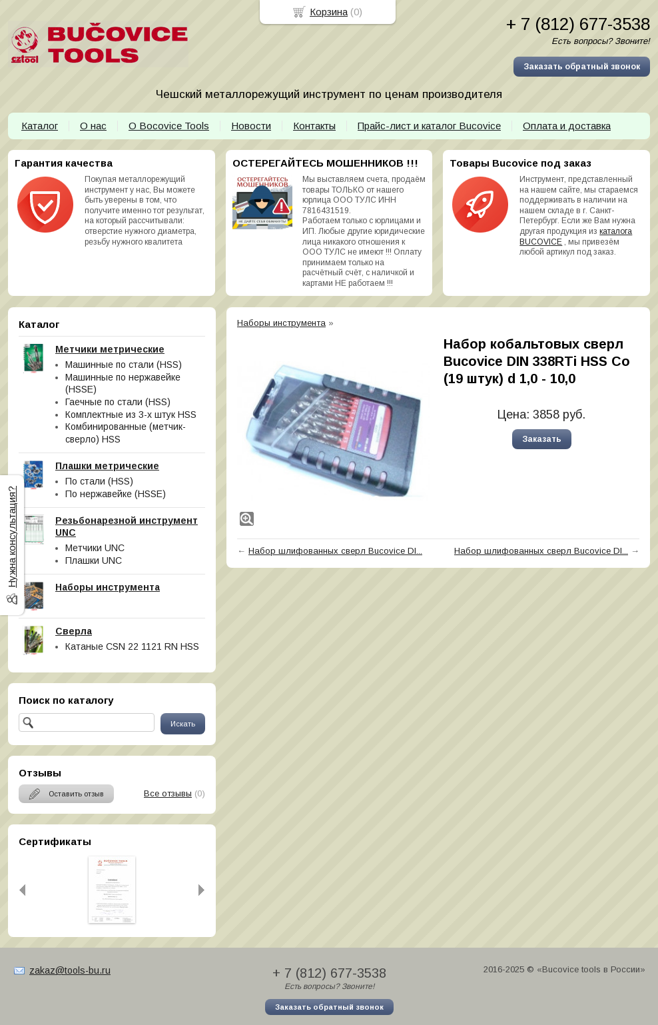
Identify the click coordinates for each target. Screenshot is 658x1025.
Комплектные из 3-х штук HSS (130, 414)
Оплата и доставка (567, 125)
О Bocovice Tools (169, 125)
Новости (251, 125)
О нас (93, 125)
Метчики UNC (95, 547)
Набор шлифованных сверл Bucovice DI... (335, 551)
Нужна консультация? (11, 537)
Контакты (314, 125)
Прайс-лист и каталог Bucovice (429, 125)
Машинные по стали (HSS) (123, 364)
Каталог (39, 125)
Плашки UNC (93, 560)
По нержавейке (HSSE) (115, 494)
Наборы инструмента (281, 323)
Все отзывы (168, 793)
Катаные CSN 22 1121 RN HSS (132, 646)
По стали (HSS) (99, 481)
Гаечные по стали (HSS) (117, 402)
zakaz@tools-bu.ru (70, 970)
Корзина (329, 11)
